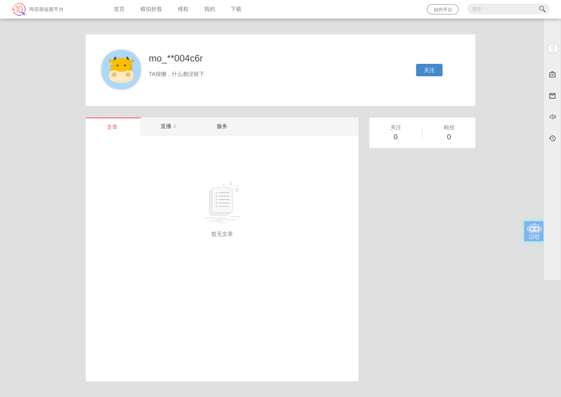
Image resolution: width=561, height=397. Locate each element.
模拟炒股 (151, 9)
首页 (119, 9)
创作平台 (443, 9)
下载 (236, 9)
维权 (183, 9)
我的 (209, 9)
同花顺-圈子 (53, 9)
